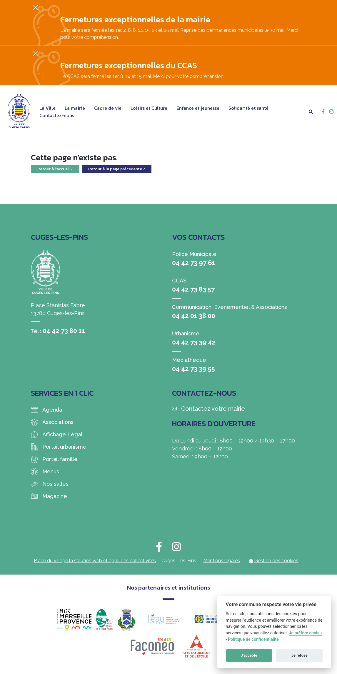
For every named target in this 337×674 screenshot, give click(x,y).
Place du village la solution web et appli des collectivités (95, 560)
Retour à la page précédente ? (116, 169)
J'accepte (249, 655)
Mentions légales (221, 560)
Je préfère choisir (305, 632)
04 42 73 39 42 (194, 342)
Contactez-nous (56, 115)
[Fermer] (35, 7)
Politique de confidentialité (253, 639)
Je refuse (299, 655)
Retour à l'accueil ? (55, 169)
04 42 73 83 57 (193, 289)
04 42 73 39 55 (193, 368)
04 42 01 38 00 (193, 315)
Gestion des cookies (276, 560)
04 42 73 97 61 (193, 263)
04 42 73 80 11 (64, 330)
